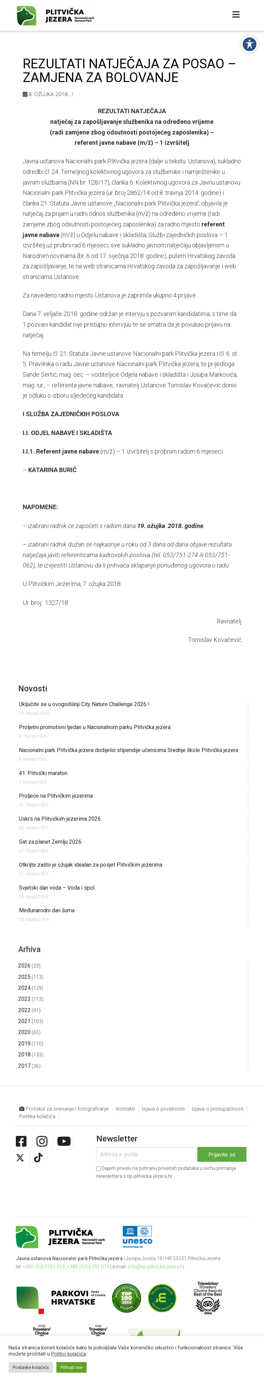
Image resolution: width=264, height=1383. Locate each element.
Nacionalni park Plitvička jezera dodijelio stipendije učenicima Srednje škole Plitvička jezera (128, 750)
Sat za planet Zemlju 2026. (50, 842)
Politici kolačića (68, 1354)
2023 (24, 999)
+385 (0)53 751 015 (44, 1266)
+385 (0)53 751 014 (88, 1266)
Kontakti (125, 1109)
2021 (24, 1021)
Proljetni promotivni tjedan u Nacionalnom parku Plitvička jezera (94, 727)
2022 (24, 1010)
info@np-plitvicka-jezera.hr (156, 1266)
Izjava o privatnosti (163, 1109)
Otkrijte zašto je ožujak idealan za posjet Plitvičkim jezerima (90, 865)
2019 (24, 1043)
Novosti (32, 688)
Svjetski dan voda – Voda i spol (57, 887)
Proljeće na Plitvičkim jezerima (56, 796)
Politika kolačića (37, 1116)
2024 (24, 988)
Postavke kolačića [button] (31, 1367)
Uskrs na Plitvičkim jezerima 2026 (60, 819)
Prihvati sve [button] (71, 1367)
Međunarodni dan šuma (47, 910)
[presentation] (148, 1192)
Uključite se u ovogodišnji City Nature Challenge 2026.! (84, 704)
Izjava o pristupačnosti (217, 1109)
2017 (24, 1066)
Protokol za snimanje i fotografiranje (64, 1109)
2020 (24, 1032)
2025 (24, 977)
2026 (24, 965)
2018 (24, 1054)
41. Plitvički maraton (43, 773)
